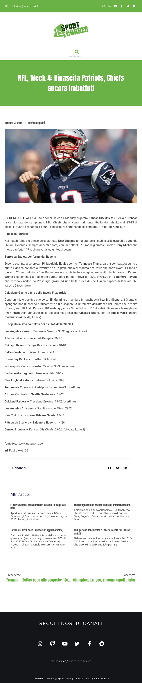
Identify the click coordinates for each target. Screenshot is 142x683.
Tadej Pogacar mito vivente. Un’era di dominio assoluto (102, 505)
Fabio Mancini (101, 678)
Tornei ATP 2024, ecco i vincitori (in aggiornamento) (36, 530)
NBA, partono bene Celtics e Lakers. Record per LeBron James (102, 531)
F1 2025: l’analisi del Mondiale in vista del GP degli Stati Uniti (38, 506)
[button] (65, 52)
